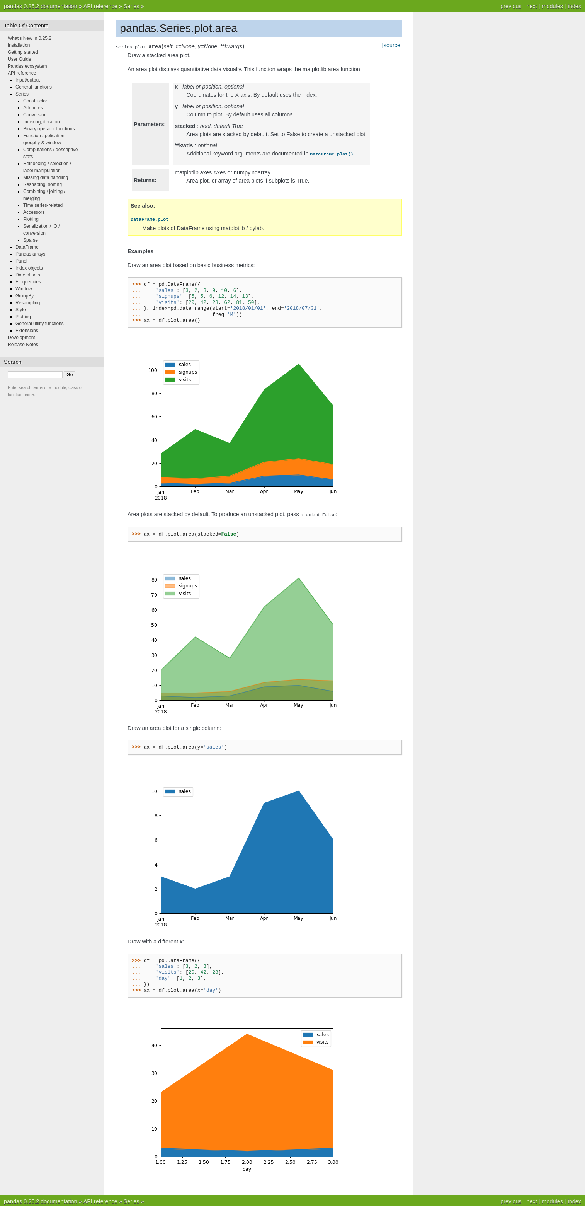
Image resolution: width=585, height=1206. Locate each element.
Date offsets (27, 275)
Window (23, 289)
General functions (33, 87)
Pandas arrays (30, 254)
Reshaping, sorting (42, 184)
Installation (19, 45)
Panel (21, 261)
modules (552, 6)
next (531, 6)
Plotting (31, 219)
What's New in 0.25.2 (29, 38)
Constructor (35, 101)
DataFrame (27, 247)
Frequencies (28, 282)
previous (510, 6)
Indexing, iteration (41, 122)
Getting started (23, 52)
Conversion (35, 115)
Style (20, 309)
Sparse (30, 240)
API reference (100, 6)
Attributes (33, 108)
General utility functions (39, 323)
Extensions (26, 330)
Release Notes (23, 344)
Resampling (27, 302)
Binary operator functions (49, 128)
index (574, 6)
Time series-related (43, 205)
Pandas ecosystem (27, 66)
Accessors (33, 212)
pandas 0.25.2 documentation (40, 6)
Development (21, 337)
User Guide (19, 59)
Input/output (27, 80)
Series (131, 6)
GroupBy (24, 296)
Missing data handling (45, 177)
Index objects (29, 268)
